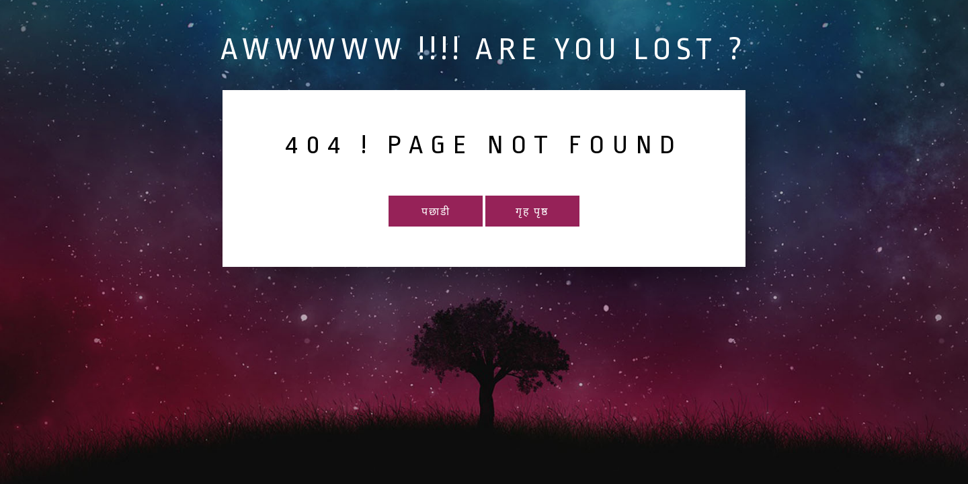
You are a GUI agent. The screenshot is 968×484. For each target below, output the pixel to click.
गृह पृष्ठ (532, 212)
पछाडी (435, 212)
